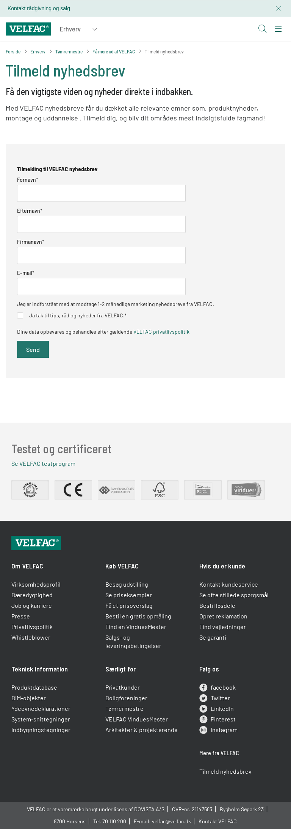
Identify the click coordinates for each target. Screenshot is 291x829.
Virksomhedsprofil (36, 584)
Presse (20, 616)
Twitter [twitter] (214, 698)
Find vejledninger (222, 626)
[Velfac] (28, 27)
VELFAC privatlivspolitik (161, 331)
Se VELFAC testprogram (43, 463)
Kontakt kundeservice (228, 584)
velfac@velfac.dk (171, 821)
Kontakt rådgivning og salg (39, 8)
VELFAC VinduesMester (136, 719)
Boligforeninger (126, 697)
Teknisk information (39, 669)
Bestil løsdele (217, 605)
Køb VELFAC (122, 566)
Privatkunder (122, 687)
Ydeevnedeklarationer (40, 708)
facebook (217, 687)
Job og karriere (31, 605)
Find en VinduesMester (135, 626)
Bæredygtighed (32, 594)
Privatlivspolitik (32, 626)
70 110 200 (114, 821)
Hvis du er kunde (222, 566)
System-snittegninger (40, 719)
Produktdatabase (34, 687)
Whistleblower (30, 637)
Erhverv (37, 51)
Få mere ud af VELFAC (113, 51)
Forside (13, 51)
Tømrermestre (69, 51)
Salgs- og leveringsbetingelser (133, 641)
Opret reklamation (223, 616)
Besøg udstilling (126, 584)
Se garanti (212, 637)
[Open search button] (262, 28)
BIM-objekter (28, 697)
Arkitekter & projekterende (141, 729)
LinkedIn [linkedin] (216, 708)
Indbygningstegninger (40, 729)
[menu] (278, 28)
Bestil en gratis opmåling (138, 616)
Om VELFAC (27, 566)
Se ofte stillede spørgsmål (234, 594)
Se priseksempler (128, 594)
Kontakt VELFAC (218, 821)
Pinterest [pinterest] (217, 719)
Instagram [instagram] (218, 730)
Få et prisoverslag (129, 605)
